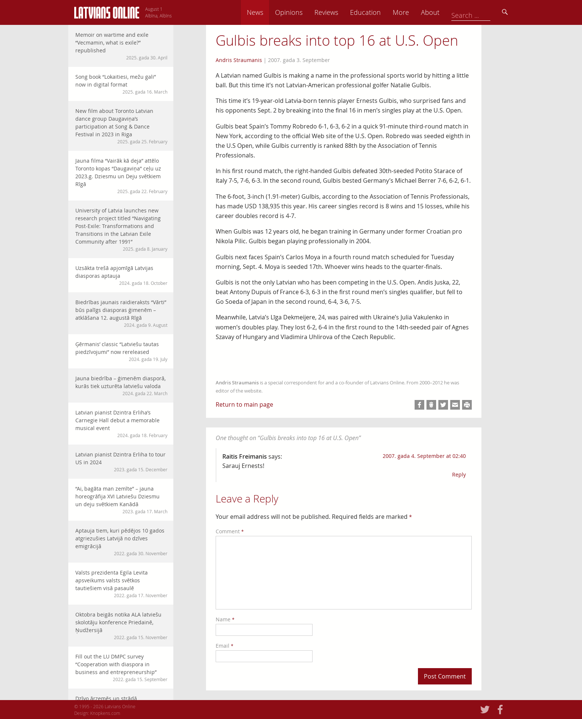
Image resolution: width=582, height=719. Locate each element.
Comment (230, 531)
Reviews (377, 12)
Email (224, 645)
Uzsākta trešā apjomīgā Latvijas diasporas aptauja (121, 275)
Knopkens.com (105, 713)
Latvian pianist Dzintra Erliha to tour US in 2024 (121, 462)
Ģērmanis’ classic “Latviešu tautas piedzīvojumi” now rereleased (121, 351)
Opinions (339, 12)
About (480, 12)
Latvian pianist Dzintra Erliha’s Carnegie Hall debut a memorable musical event (121, 424)
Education (415, 12)
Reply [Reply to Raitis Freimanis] (459, 474)
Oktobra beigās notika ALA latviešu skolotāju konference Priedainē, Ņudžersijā (121, 626)
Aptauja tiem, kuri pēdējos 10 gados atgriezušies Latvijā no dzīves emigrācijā (121, 542)
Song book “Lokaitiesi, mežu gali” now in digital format (121, 84)
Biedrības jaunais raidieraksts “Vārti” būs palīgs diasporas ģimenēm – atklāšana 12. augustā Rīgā (121, 313)
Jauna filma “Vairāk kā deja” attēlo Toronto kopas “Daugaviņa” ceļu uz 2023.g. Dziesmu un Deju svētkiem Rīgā (121, 176)
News (305, 12)
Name (225, 619)
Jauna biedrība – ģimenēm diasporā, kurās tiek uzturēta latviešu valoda (121, 386)
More (451, 12)
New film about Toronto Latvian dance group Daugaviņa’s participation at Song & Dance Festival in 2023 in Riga (121, 126)
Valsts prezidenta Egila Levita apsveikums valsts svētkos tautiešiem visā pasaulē (121, 584)
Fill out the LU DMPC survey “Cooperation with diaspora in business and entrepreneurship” (121, 668)
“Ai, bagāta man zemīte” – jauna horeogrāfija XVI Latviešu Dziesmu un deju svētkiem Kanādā (121, 500)
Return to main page (244, 404)
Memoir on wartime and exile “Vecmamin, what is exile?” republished (121, 46)
